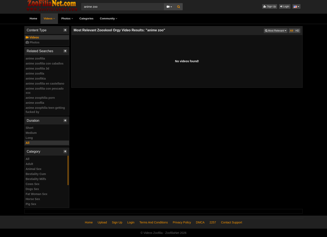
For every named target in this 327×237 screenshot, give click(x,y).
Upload (102, 222)
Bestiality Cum (36, 174)
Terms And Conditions (153, 222)
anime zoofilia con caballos (44, 63)
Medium (31, 132)
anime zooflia (35, 102)
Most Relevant (276, 30)
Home (33, 18)
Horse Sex (33, 199)
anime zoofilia (35, 58)
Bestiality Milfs (36, 179)
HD (297, 30)
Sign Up (269, 6)
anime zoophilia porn (40, 97)
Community (108, 18)
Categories (86, 18)
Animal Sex (33, 169)
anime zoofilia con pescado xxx (45, 90)
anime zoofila (35, 73)
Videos (49, 18)
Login (284, 6)
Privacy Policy (182, 222)
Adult (29, 164)
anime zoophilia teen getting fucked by (45, 110)
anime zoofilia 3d (37, 68)
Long (29, 137)
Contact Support (231, 222)
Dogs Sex (32, 189)
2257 (213, 222)
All (27, 142)
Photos (67, 18)
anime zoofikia (36, 78)
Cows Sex (32, 184)
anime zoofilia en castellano (45, 83)
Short (29, 127)
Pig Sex (31, 204)
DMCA (200, 222)
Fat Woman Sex (36, 194)
